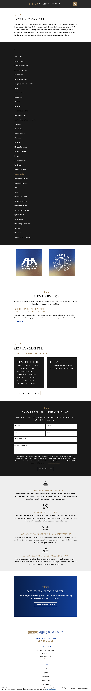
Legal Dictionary (45, 685)
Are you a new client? (20, 438)
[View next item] (47, 280)
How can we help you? (20, 445)
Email (48, 432)
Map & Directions (45, 659)
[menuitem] (45, 57)
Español (45, 673)
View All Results (31, 393)
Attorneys (45, 677)
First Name (17, 425)
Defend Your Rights (45, 604)
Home (45, 669)
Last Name (50, 425)
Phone (16, 432)
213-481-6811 (45, 641)
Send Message (45, 469)
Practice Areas (45, 681)
